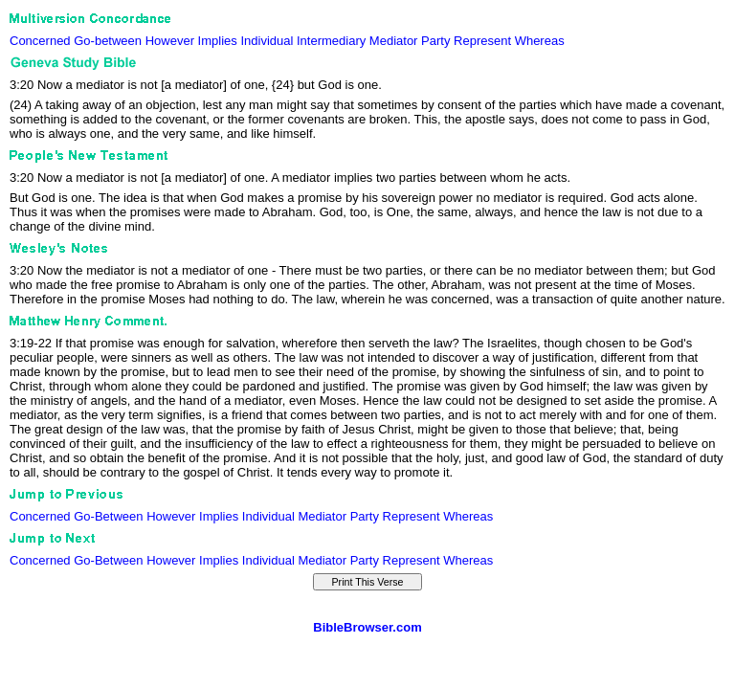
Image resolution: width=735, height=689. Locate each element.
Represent (482, 40)
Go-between (108, 40)
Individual (266, 40)
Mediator (393, 40)
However (169, 40)
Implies (217, 40)
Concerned (40, 40)
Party (435, 40)
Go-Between (108, 516)
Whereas (540, 40)
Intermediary (331, 40)
